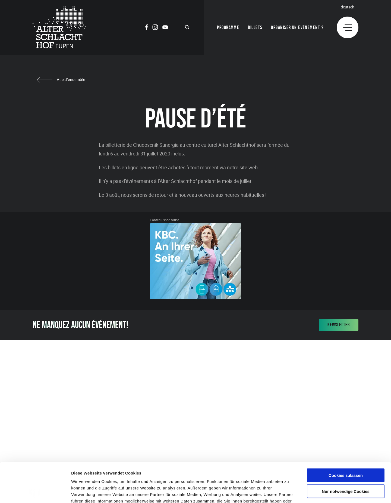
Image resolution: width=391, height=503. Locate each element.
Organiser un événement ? (297, 27)
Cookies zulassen (346, 438)
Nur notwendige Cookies (346, 454)
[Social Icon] (146, 28)
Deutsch (347, 7)
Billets (255, 27)
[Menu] (347, 27)
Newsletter (338, 324)
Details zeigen (288, 492)
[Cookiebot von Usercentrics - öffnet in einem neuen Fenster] (35, 492)
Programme (228, 27)
